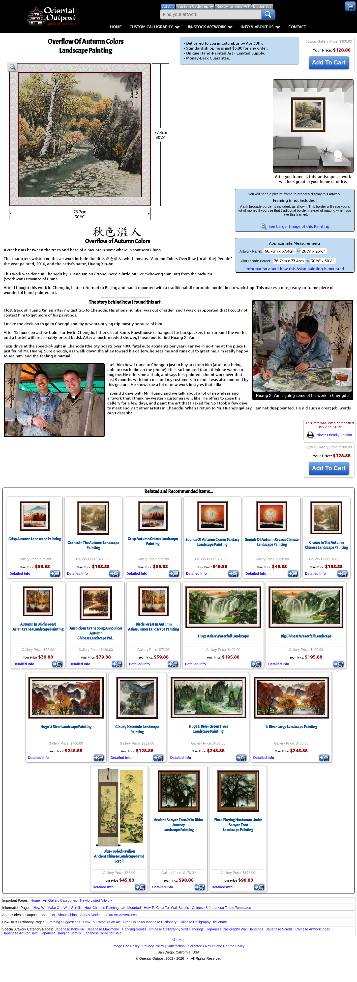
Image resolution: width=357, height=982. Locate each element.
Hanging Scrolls (134, 929)
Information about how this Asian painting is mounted (294, 268)
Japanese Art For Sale (20, 933)
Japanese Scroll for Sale (102, 933)
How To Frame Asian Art (101, 922)
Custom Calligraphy (154, 26)
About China (67, 915)
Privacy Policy (153, 946)
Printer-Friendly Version (329, 435)
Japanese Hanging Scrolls (60, 933)
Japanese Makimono (103, 929)
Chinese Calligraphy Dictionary (203, 922)
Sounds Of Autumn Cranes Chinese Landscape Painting (271, 542)
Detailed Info (19, 574)
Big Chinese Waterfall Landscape (306, 636)
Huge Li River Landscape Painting (65, 726)
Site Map (178, 940)
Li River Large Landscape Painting (291, 726)
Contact (297, 26)
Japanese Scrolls (279, 929)
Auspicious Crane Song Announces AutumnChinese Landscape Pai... (95, 633)
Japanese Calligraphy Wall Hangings (235, 929)
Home (115, 26)
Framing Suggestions (63, 922)
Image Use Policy (126, 946)
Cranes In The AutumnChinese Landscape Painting (326, 545)
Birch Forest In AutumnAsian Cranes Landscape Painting (153, 627)
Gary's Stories (90, 915)
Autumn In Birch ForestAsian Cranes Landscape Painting (37, 627)
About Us (47, 915)
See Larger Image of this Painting (294, 226)
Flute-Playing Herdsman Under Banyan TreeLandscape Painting (238, 824)
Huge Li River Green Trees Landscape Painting (208, 729)
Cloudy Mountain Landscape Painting (137, 729)
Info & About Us (260, 26)
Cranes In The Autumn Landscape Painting (93, 545)
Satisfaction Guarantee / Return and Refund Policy (206, 946)
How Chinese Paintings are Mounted (113, 908)
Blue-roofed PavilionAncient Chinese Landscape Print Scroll (119, 856)
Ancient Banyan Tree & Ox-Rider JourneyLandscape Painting (178, 824)
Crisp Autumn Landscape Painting (34, 539)
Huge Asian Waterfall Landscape (223, 636)
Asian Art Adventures (120, 915)
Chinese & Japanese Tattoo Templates (221, 908)
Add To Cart (329, 62)
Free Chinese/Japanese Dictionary (150, 922)
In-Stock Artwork (210, 26)
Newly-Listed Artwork (96, 900)
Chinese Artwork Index (313, 929)
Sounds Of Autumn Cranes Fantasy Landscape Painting (212, 542)
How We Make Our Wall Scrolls (57, 908)
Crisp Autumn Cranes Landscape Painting (153, 541)
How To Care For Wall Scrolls (166, 908)
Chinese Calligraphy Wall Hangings (176, 929)
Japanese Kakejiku (69, 929)
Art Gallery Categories (60, 900)
